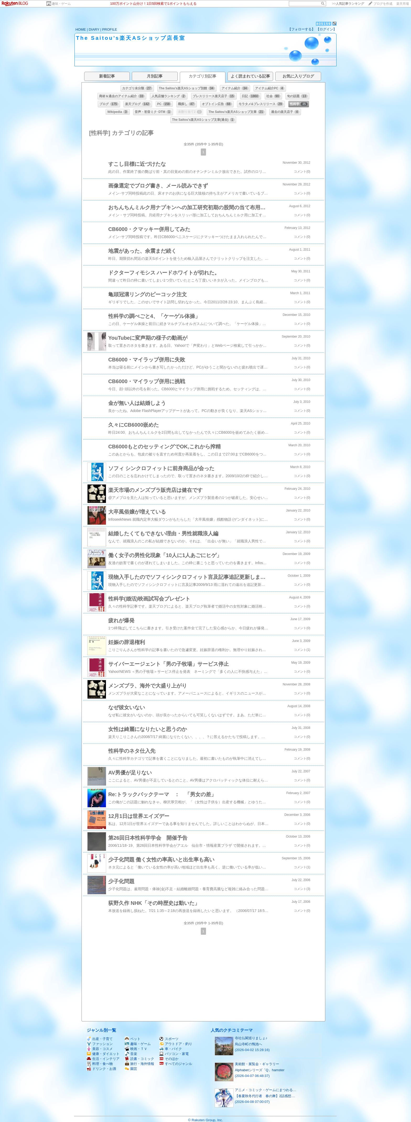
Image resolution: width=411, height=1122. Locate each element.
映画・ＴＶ (136, 1049)
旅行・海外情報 (139, 1064)
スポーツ (169, 1039)
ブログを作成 (383, 4)
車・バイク (170, 1049)
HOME (80, 29)
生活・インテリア (103, 1059)
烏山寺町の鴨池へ (248, 1044)
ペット (132, 1039)
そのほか (169, 1059)
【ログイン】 (326, 29)
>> (348, 4)
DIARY (94, 29)
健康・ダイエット (103, 1054)
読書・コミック (139, 1059)
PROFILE (109, 29)
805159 (323, 24)
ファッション (100, 1044)
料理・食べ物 (100, 1064)
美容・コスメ (100, 1049)
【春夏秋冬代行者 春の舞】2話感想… (265, 1096)
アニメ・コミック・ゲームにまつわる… (265, 1090)
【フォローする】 (301, 29)
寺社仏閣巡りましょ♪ (251, 1038)
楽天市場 (402, 4)
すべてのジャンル (175, 1064)
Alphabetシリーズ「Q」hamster (259, 1070)
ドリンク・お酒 (101, 1069)
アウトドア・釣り (175, 1044)
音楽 (131, 1054)
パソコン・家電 (174, 1054)
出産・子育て (100, 1039)
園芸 (131, 1069)
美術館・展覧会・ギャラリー (257, 1064)
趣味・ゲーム (61, 4)
